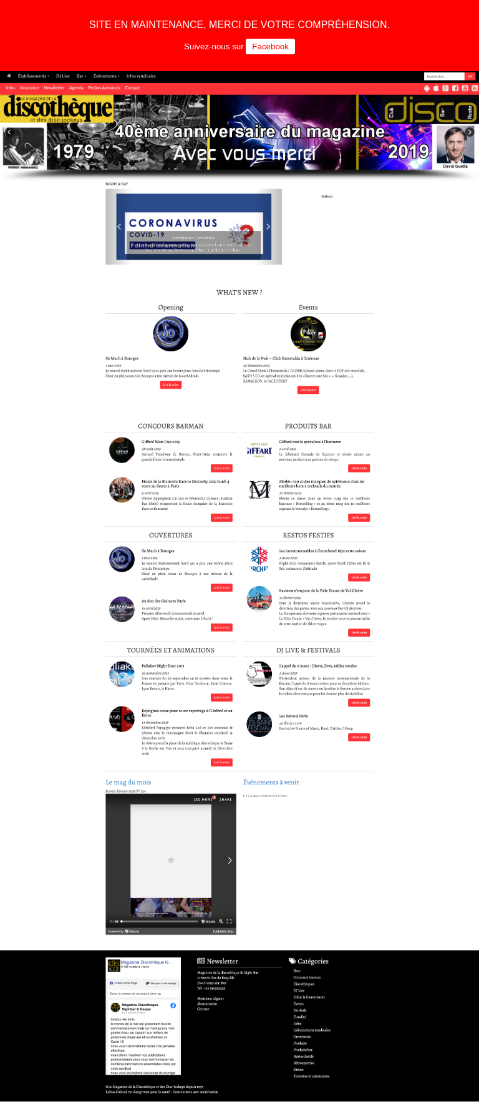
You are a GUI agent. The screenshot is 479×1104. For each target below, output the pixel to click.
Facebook (270, 46)
